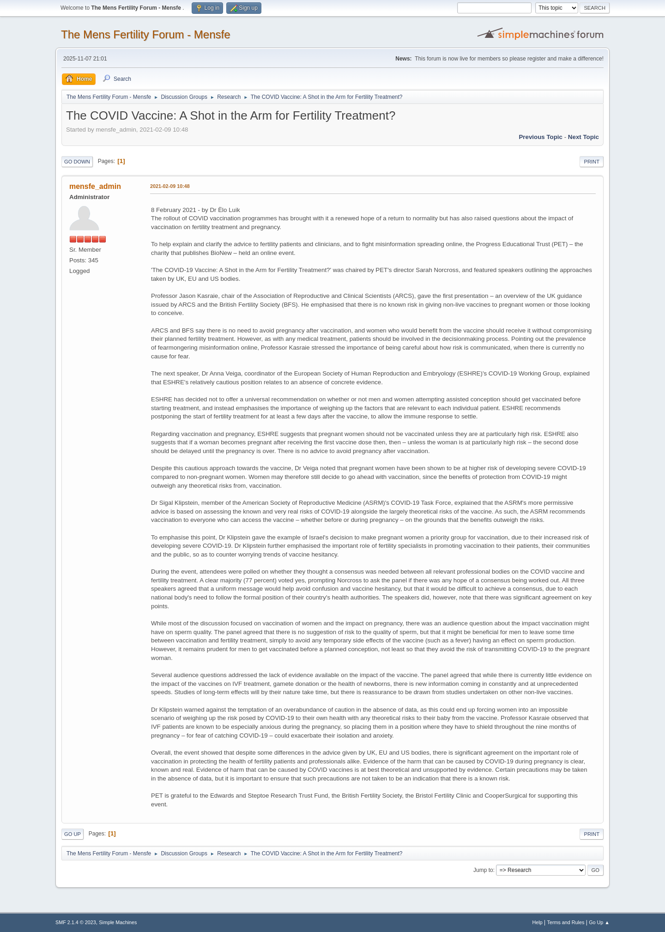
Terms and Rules (566, 922)
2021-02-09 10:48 (170, 186)
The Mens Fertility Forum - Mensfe (145, 34)
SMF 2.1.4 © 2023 (75, 922)
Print (591, 161)
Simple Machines (118, 922)
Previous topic (540, 136)
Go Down (77, 161)
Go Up (72, 834)
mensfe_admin (95, 186)
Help (537, 922)
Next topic (583, 136)
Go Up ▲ (599, 922)
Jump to (483, 870)
